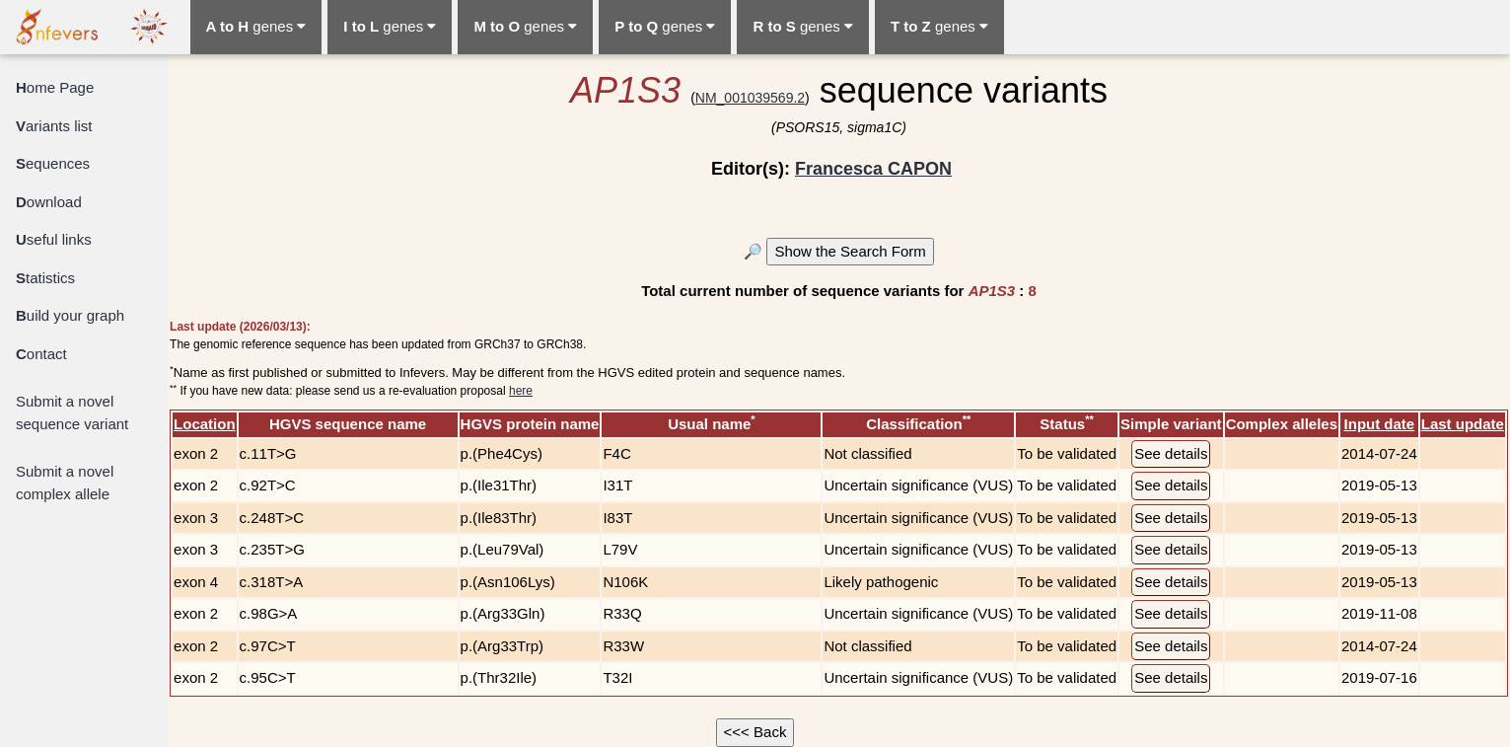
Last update (1462, 423)
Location (205, 423)
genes (256, 26)
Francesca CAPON (873, 169)
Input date (1379, 423)
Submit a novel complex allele (64, 482)
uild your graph (70, 315)
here (521, 391)
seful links (54, 239)
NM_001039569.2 (750, 98)
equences (53, 163)
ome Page (55, 87)
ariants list (54, 125)
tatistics (45, 277)
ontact (41, 353)
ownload (49, 201)
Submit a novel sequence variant (72, 412)
